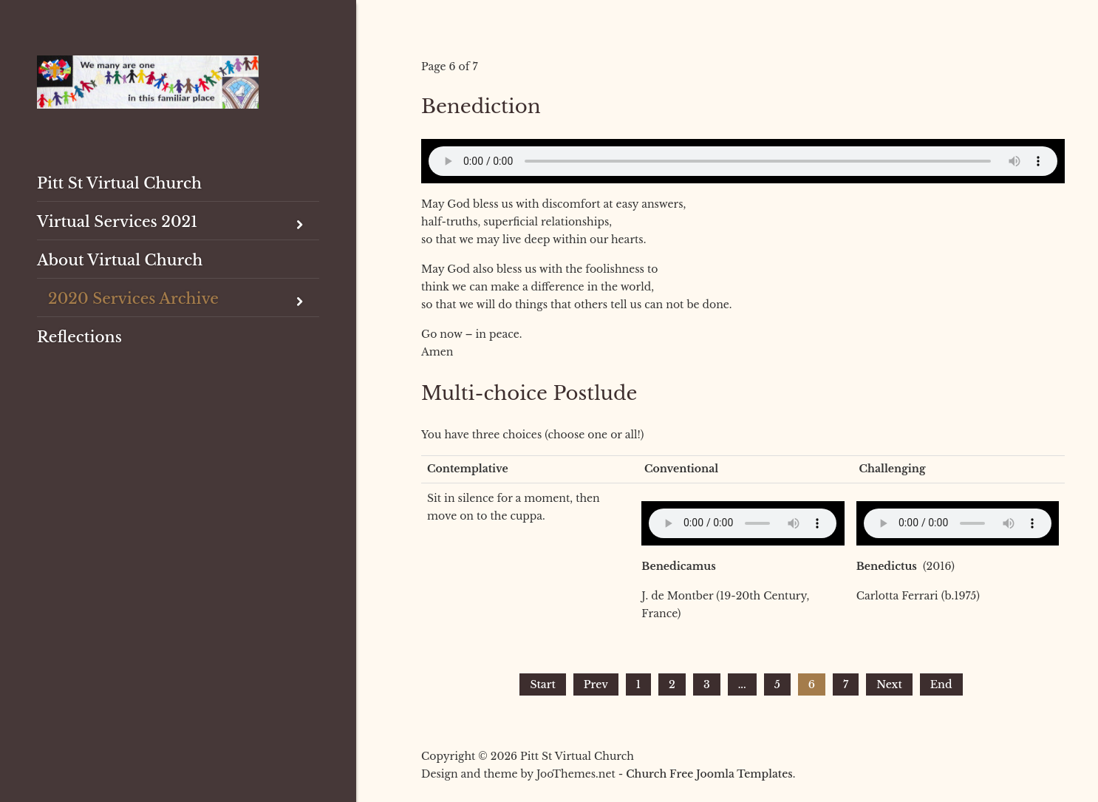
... (742, 684)
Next (889, 684)
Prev (596, 684)
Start (542, 684)
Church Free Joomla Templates (709, 774)
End (941, 684)
